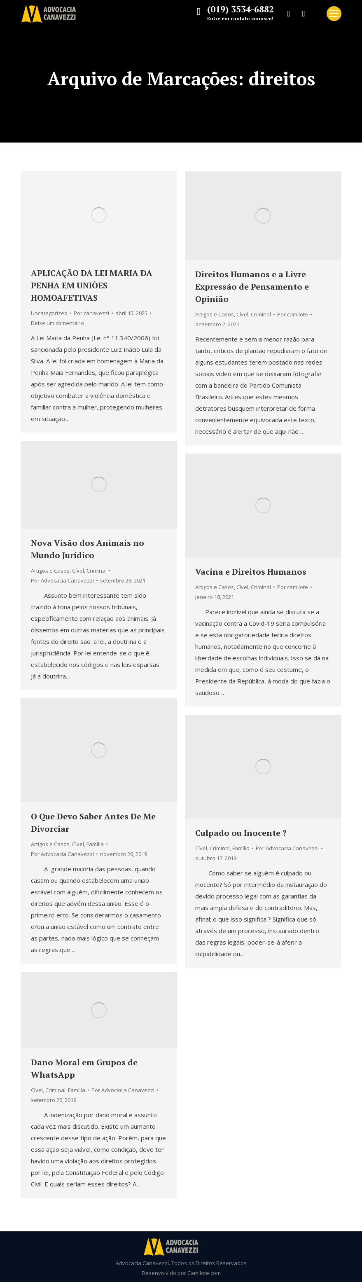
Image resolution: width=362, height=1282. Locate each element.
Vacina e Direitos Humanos (250, 571)
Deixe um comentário (57, 323)
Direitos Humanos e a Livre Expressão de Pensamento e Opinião (252, 286)
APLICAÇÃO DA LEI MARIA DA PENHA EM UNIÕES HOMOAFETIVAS (91, 285)
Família (95, 844)
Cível (242, 314)
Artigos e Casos (214, 314)
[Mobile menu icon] (334, 13)
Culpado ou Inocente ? (241, 832)
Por (91, 313)
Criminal (261, 314)
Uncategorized (49, 313)
